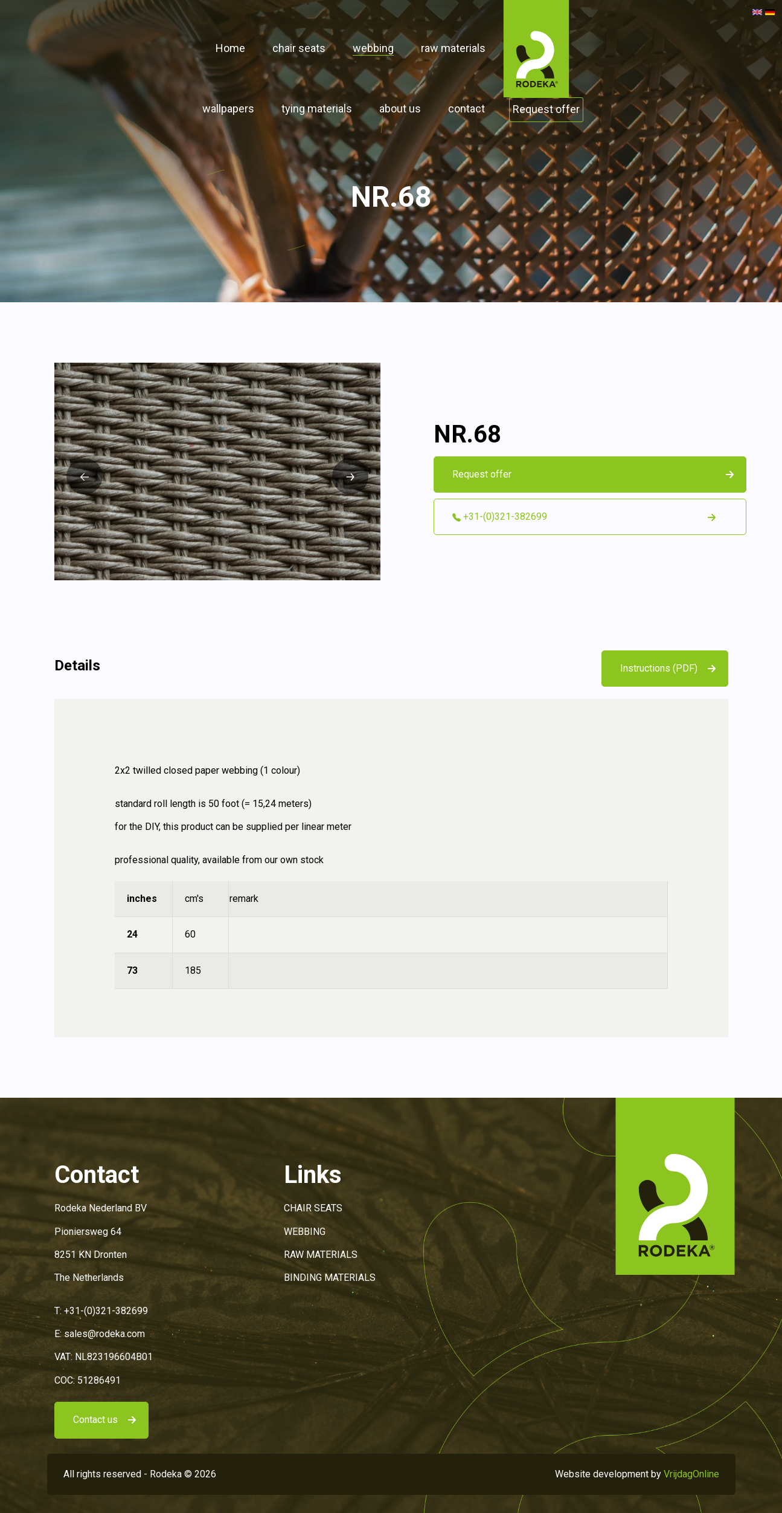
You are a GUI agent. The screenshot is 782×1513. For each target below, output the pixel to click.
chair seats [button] (298, 48)
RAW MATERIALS (320, 1254)
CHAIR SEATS (313, 1208)
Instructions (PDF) (658, 668)
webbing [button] (373, 48)
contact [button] (466, 108)
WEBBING (304, 1231)
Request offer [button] (546, 109)
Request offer (481, 474)
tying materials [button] (316, 108)
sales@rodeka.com (104, 1334)
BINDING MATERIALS (330, 1277)
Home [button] (230, 48)
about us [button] (400, 108)
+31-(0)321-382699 (106, 1311)
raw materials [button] (453, 48)
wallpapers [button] (228, 108)
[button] (536, 48)
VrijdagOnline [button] (691, 1474)
